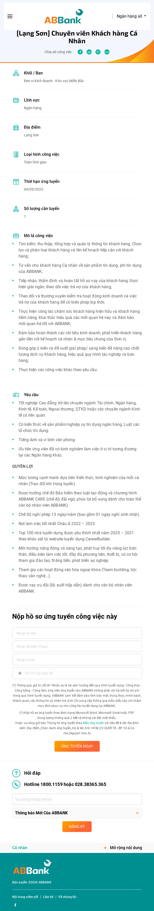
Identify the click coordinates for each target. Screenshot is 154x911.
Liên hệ (48, 897)
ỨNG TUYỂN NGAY (77, 746)
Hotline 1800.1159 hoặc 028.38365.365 (59, 784)
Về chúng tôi (67, 897)
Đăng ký (77, 826)
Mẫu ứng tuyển (93, 723)
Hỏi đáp (26, 773)
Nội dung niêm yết (25, 897)
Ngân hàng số (130, 16)
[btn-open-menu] (10, 16)
